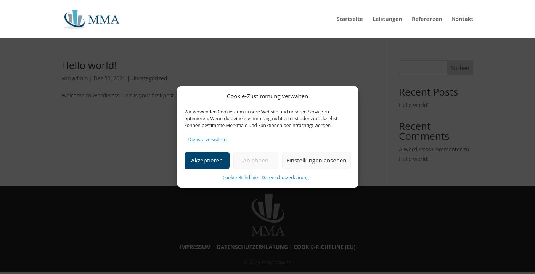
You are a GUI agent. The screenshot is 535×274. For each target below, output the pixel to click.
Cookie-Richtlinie (240, 177)
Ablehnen (255, 160)
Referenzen (427, 19)
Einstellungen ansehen (316, 160)
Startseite (350, 19)
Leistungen (387, 19)
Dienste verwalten (207, 139)
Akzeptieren (207, 160)
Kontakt (462, 19)
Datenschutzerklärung (285, 177)
